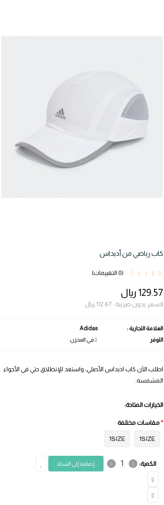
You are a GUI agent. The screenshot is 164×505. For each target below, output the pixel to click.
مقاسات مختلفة (138, 422)
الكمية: (147, 463)
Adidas (89, 328)
